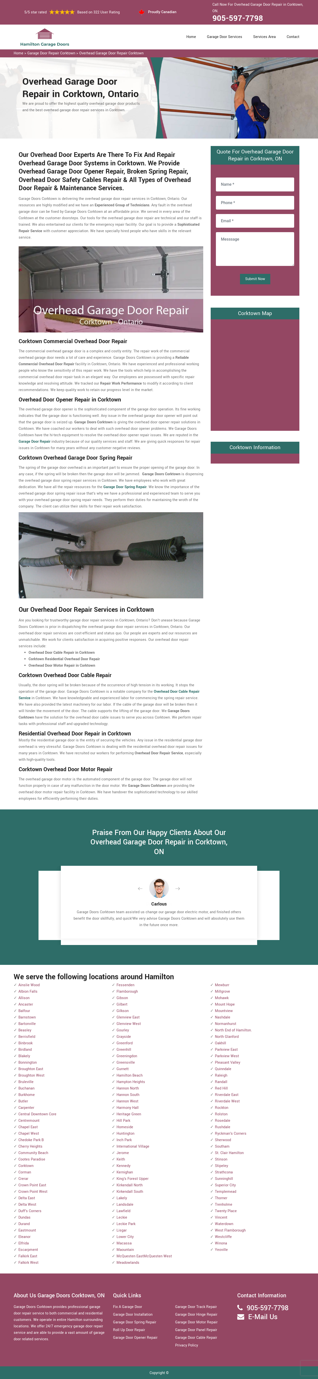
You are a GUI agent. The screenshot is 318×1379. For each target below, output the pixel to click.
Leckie (122, 1217)
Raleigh (221, 1075)
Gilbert (122, 1004)
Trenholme (223, 1204)
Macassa (124, 1243)
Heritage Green (129, 1114)
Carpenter (26, 1107)
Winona (221, 1243)
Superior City (225, 1185)
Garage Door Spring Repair (134, 1322)
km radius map (255, 374)
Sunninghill (224, 1178)
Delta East (26, 1198)
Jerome (123, 1153)
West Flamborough (230, 1230)
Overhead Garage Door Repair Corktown (111, 53)
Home (191, 36)
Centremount (29, 1120)
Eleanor (24, 1236)
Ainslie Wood (29, 985)
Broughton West (31, 1075)
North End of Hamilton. (233, 1030)
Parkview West (227, 1056)
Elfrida (23, 1243)
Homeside (125, 1127)
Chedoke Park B (31, 1140)
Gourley (123, 1030)
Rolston (221, 1114)
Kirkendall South (130, 1191)
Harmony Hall (128, 1107)
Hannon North (128, 1088)
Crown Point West (32, 1191)
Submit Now (255, 279)
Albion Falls (28, 991)
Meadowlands (128, 1262)
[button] (144, 889)
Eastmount (27, 1230)
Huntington (125, 1133)
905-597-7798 (237, 18)
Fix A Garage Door (127, 1306)
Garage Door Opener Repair (135, 1337)
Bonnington (27, 1062)
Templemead (225, 1191)
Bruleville (26, 1082)
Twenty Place (226, 1211)
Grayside (124, 1036)
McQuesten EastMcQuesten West (144, 1256)
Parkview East (226, 1049)
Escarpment (28, 1249)
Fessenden (125, 985)
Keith (121, 1159)
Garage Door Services (224, 36)
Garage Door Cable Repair (196, 1337)
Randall (221, 1082)
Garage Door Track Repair (196, 1306)
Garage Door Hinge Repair (196, 1314)
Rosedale (222, 1120)
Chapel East (28, 1127)
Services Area (264, 36)
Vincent (221, 1217)
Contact (293, 36)
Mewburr (222, 985)
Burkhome (26, 1094)
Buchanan (26, 1088)
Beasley (24, 1030)
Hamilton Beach (130, 1075)
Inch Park (124, 1140)
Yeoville (221, 1249)
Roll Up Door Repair (129, 1330)
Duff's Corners (29, 1211)
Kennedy (123, 1165)
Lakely (122, 1198)
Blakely (24, 1056)
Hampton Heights (131, 1082)
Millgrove (222, 991)
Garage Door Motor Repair (196, 1322)
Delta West (27, 1204)
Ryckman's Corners (230, 1133)
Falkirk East (27, 1256)
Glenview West (129, 1023)
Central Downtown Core (37, 1114)
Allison (24, 998)
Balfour (24, 1011)
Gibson (122, 998)
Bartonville (27, 1023)
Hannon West (127, 1101)
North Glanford (227, 1036)
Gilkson (123, 1011)
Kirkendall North (130, 1185)
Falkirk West (28, 1262)
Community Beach (33, 1153)
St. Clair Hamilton (229, 1153)
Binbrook (25, 1043)
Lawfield (123, 1211)
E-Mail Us (263, 1317)
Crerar (23, 1178)
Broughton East (30, 1069)
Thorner (221, 1198)
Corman (24, 1172)
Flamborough (127, 991)
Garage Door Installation (133, 1314)
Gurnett (123, 1069)
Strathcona (224, 1172)
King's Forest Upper (133, 1178)
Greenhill (124, 1049)
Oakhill (220, 1043)
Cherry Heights (30, 1146)
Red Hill (221, 1088)
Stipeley (221, 1165)
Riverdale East (226, 1094)
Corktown (26, 1165)
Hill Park (123, 1120)
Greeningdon (127, 1056)
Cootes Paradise (31, 1159)
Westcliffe (223, 1236)
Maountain (125, 1249)
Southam (222, 1146)
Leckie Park (126, 1224)
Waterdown (224, 1224)
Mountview (224, 1011)
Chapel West (28, 1133)
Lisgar (122, 1230)
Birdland (25, 1049)
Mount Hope (225, 1004)
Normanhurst (225, 1023)
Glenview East (128, 1017)
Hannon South (128, 1094)
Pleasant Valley (227, 1062)
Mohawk (222, 998)
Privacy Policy (186, 1345)
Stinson (221, 1159)
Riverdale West (227, 1101)
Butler (23, 1101)
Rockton (221, 1107)
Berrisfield (26, 1036)
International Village (133, 1146)
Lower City (125, 1236)
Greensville (126, 1062)
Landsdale (125, 1204)
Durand (24, 1224)
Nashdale (222, 1017)
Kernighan (125, 1172)
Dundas (24, 1217)
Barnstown (27, 1017)
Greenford (125, 1043)
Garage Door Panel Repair (196, 1330)
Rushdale (222, 1127)
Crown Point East (32, 1185)
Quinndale (223, 1069)
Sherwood (223, 1140)
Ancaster (25, 1004)
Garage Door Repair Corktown (51, 53)
